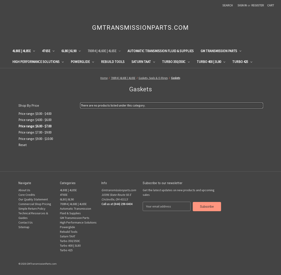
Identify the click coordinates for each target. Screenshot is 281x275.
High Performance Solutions (38, 62)
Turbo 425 (242, 62)
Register (257, 5)
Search (227, 5)
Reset (22, 145)
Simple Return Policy (31, 209)
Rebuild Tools (112, 62)
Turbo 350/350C (176, 62)
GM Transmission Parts (221, 51)
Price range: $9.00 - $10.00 (35, 139)
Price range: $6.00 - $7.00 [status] (34, 126)
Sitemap (23, 227)
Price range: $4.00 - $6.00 (34, 120)
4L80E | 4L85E (23, 51)
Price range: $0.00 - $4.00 (34, 114)
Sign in (242, 5)
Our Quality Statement (33, 199)
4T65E (48, 51)
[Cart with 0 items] (270, 5)
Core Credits (26, 195)
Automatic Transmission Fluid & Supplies (161, 51)
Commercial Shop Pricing (34, 204)
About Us (24, 190)
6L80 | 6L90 (71, 51)
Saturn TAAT (143, 62)
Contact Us (25, 222)
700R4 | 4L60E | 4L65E (104, 51)
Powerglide (82, 62)
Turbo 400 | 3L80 (211, 62)
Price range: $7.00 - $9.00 (34, 132)
